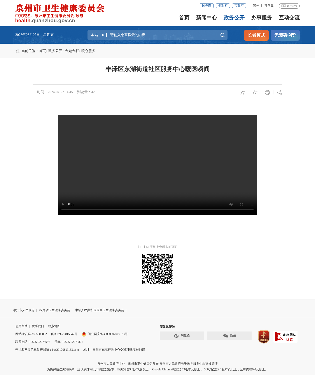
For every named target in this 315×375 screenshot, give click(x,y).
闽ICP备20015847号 (64, 334)
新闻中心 (206, 18)
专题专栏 (72, 51)
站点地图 (54, 326)
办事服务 (261, 18)
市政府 (239, 5)
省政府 (223, 5)
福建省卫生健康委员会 (54, 310)
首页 (184, 18)
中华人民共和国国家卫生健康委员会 (99, 310)
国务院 (206, 5)
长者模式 (256, 35)
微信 (229, 335)
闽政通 (182, 335)
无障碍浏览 (285, 35)
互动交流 (289, 18)
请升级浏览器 (157, 165)
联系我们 (38, 326)
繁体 (256, 5)
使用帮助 (21, 326)
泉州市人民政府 (24, 310)
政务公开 (234, 18)
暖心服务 (88, 51)
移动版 (269, 5)
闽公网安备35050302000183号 (105, 334)
